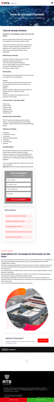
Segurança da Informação (21, 18)
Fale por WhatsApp (40, 399)
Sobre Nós (6, 376)
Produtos (6, 380)
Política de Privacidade (28, 389)
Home (10, 18)
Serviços (6, 378)
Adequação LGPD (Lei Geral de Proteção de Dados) (18, 231)
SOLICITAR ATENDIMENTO (18, 199)
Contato (6, 384)
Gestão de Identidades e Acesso (14, 226)
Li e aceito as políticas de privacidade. (13, 395)
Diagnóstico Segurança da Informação (15, 221)
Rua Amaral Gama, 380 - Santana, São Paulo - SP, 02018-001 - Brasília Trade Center (44, 379)
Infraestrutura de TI (27, 382)
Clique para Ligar (13, 399)
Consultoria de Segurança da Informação (16, 216)
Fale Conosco (43, 340)
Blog (5, 382)
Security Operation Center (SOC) (14, 237)
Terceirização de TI (27, 385)
